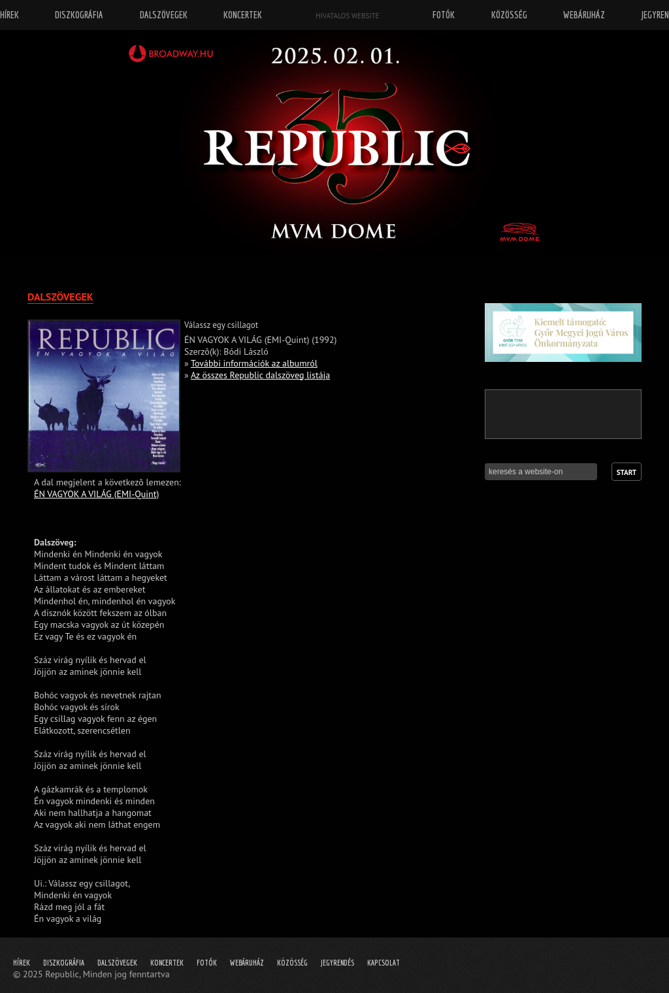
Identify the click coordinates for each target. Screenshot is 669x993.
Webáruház (247, 962)
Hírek (21, 962)
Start (626, 472)
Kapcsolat (383, 962)
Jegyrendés (337, 962)
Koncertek (167, 962)
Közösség (292, 962)
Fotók (207, 962)
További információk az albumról (254, 363)
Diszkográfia (63, 962)
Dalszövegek (117, 962)
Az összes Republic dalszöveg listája (260, 375)
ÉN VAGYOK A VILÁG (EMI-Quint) (96, 494)
